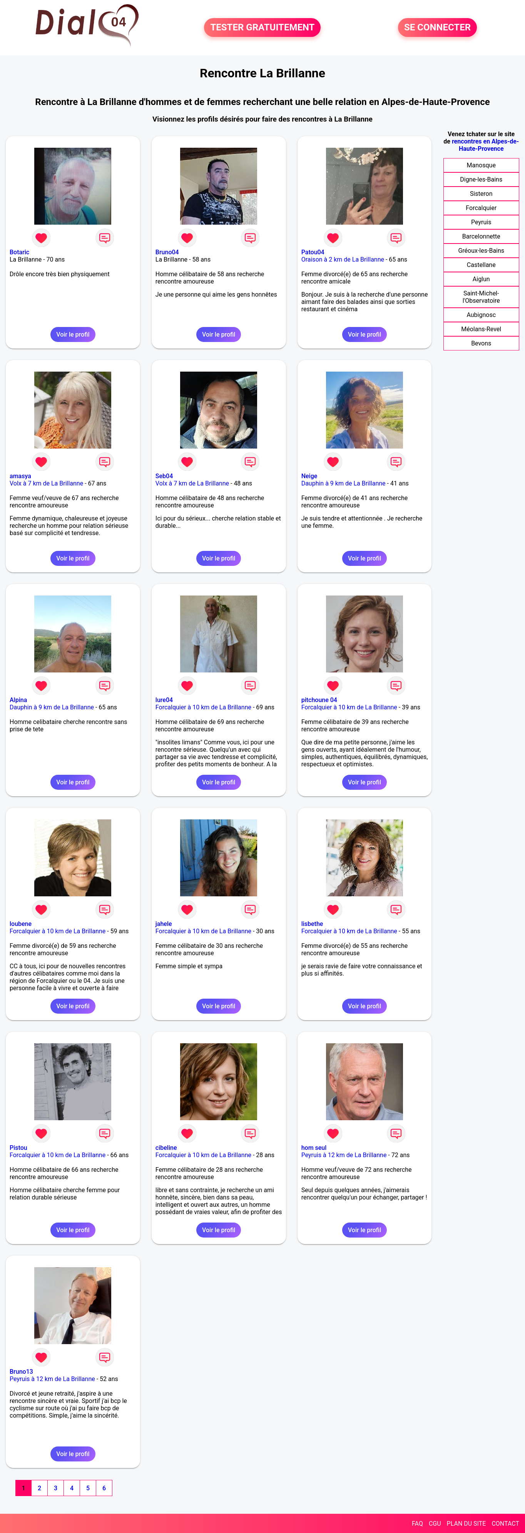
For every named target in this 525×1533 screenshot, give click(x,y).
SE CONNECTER (437, 27)
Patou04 (312, 252)
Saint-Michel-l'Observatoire (481, 297)
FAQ (417, 1523)
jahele (163, 923)
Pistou (18, 1147)
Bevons (481, 343)
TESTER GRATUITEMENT (262, 27)
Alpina (18, 700)
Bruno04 (167, 252)
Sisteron (481, 193)
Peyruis (481, 222)
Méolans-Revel (481, 329)
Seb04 (164, 476)
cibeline (166, 1147)
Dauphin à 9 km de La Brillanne (343, 483)
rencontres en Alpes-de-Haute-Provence (485, 145)
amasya (20, 476)
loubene (21, 923)
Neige (309, 476)
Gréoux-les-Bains (481, 250)
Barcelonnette (481, 236)
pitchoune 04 (319, 700)
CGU (435, 1523)
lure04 (164, 700)
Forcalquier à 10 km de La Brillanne (203, 707)
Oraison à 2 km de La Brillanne (342, 259)
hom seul (314, 1147)
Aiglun (481, 279)
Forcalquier (481, 208)
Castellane (481, 265)
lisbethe (312, 923)
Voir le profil (72, 334)
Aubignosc (481, 315)
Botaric (19, 252)
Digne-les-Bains (481, 179)
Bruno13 (21, 1371)
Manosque (481, 165)
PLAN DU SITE (466, 1523)
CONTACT (505, 1523)
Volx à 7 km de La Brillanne (46, 483)
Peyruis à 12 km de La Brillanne (344, 1155)
